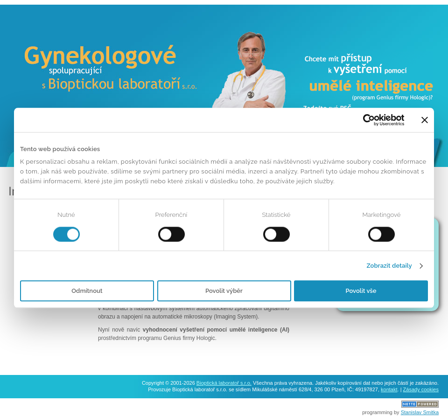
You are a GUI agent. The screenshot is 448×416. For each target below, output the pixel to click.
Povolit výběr (224, 291)
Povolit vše (361, 291)
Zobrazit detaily (389, 265)
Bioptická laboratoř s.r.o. (224, 383)
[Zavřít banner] (424, 120)
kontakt (389, 389)
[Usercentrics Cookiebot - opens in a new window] (363, 120)
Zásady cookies (421, 389)
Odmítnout (86, 291)
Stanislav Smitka (420, 412)
